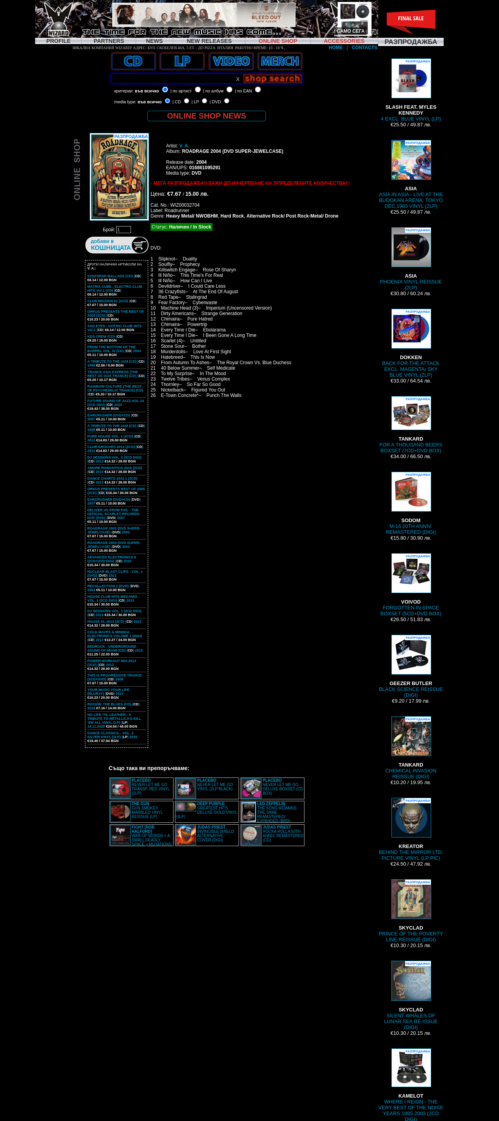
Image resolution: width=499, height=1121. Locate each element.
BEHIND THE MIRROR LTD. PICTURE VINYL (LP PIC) (411, 829)
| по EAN (243, 91)
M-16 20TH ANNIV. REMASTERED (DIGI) (411, 503)
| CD (176, 101)
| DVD (215, 101)
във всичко (147, 91)
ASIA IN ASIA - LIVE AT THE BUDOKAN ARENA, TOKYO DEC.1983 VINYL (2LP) (411, 174)
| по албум (213, 91)
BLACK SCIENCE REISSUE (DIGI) (411, 666)
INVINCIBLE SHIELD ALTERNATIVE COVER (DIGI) (215, 833)
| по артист (181, 91)
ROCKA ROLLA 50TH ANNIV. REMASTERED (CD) (283, 833)
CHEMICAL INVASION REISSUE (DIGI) (411, 747)
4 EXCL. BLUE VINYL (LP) (411, 90)
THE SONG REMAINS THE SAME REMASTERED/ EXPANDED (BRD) (277, 812)
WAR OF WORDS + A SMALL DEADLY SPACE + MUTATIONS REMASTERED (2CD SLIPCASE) (141, 838)
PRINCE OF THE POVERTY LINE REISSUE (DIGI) (411, 910)
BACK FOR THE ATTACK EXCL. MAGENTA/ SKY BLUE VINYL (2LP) (411, 343)
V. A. (184, 146)
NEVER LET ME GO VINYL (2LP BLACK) (215, 784)
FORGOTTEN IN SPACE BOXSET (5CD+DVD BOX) (410, 584)
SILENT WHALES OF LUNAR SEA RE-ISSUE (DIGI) (411, 995)
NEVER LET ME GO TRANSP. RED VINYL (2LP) (151, 786)
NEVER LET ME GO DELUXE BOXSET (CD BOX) (283, 786)
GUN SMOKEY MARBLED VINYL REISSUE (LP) (147, 810)
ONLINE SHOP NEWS (206, 116)
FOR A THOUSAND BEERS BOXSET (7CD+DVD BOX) (410, 424)
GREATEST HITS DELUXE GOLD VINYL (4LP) (206, 810)
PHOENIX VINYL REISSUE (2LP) (411, 258)
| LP (195, 101)
